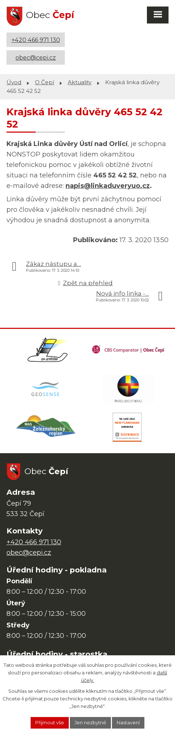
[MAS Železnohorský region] (46, 427)
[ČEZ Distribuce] (127, 427)
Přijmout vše (49, 722)
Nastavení (128, 722)
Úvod (13, 82)
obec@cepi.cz (35, 57)
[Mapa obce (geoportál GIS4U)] (46, 388)
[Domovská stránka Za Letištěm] (48, 349)
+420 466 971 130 (36, 39)
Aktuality (79, 82)
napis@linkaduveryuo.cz (108, 186)
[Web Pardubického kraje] (129, 388)
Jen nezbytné (90, 722)
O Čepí (44, 82)
